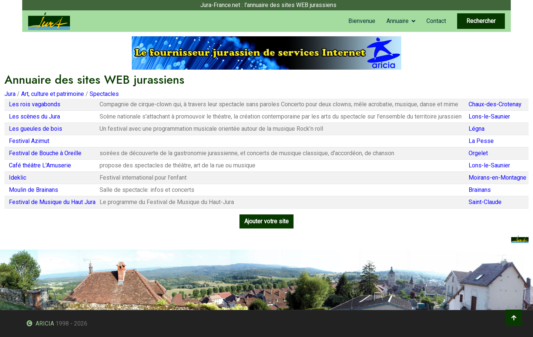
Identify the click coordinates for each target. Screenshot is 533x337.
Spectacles (104, 93)
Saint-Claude (485, 202)
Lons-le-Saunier (489, 116)
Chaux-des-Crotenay (495, 104)
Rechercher (481, 20)
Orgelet (478, 153)
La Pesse (481, 140)
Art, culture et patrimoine (52, 93)
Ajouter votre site (266, 221)
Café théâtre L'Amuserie (40, 165)
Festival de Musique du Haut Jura (52, 202)
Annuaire (397, 20)
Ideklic (17, 177)
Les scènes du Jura (34, 116)
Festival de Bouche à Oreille (45, 153)
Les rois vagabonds (34, 104)
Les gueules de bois (35, 128)
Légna (477, 128)
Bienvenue (361, 20)
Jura (10, 93)
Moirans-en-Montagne (497, 177)
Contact (436, 20)
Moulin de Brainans (33, 189)
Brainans (480, 189)
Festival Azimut (29, 140)
